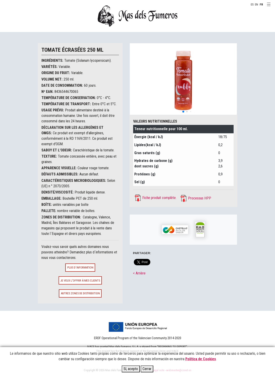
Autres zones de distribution (80, 293)
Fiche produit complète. (159, 198)
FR (261, 4)
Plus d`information (80, 267)
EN (256, 4)
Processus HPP (199, 198)
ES (252, 4)
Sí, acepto (131, 369)
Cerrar (147, 369)
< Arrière (139, 273)
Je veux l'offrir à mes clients (80, 280)
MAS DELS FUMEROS (137, 16)
